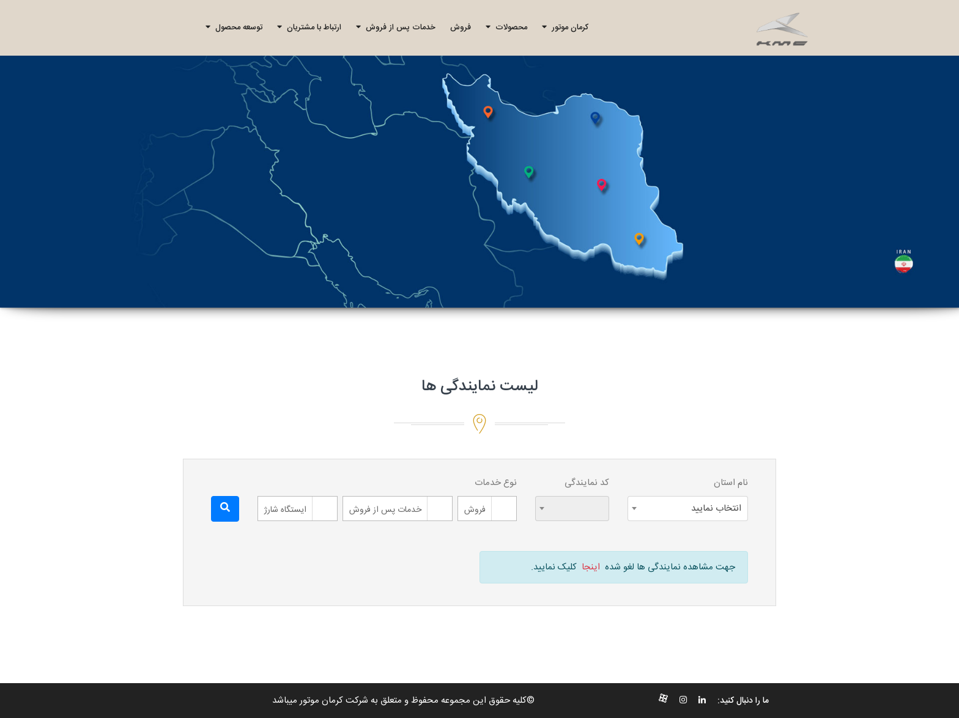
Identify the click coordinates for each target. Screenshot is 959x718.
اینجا (591, 567)
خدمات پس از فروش (395, 27)
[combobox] (688, 508)
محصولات (506, 27)
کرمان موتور (565, 27)
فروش (460, 27)
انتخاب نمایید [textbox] (716, 508)
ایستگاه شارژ (285, 510)
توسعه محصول (234, 27)
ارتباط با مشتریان (309, 27)
